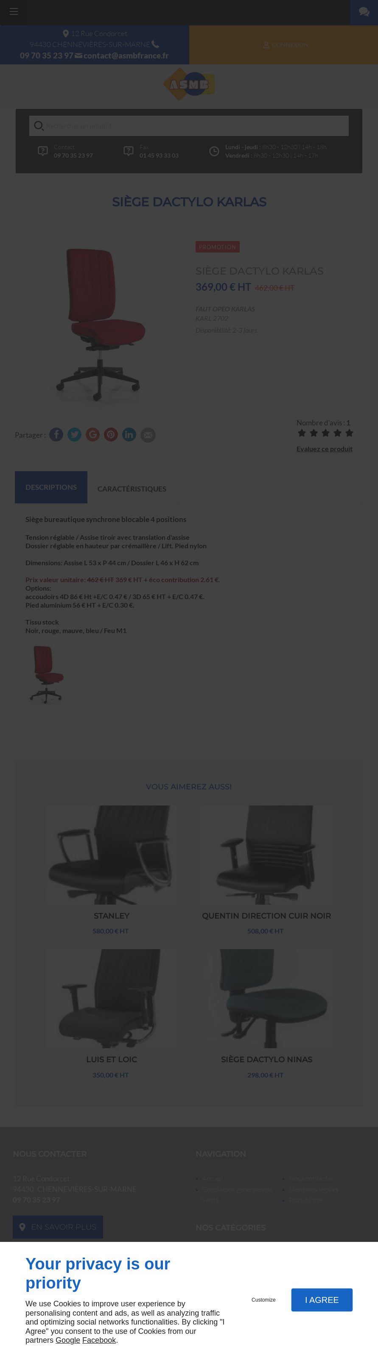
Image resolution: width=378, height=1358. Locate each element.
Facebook (99, 1340)
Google (68, 1340)
